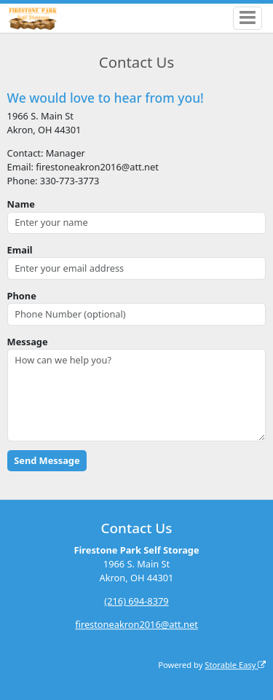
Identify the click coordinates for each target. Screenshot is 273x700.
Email (20, 249)
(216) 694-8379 (136, 600)
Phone (21, 295)
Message (27, 341)
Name (21, 204)
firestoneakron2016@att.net (136, 624)
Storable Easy (235, 664)
